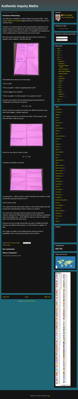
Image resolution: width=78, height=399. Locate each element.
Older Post (47, 297)
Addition (57, 114)
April (59, 89)
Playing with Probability (64, 71)
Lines (56, 157)
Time (56, 218)
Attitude (57, 125)
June (59, 85)
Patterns (57, 186)
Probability (58, 197)
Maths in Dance (59, 165)
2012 (58, 101)
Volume (57, 221)
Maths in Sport (59, 170)
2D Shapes (58, 109)
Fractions (8, 245)
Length (57, 154)
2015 (58, 57)
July (59, 83)
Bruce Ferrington (67, 15)
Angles (57, 117)
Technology (58, 216)
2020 (58, 48)
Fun (56, 141)
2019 (58, 50)
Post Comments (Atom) (29, 301)
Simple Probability (62, 73)
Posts (58, 37)
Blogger (48, 395)
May (59, 87)
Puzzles (57, 202)
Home (26, 297)
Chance (57, 130)
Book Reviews (59, 128)
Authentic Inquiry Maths (19, 6)
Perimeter (57, 192)
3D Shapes (58, 112)
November (61, 63)
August (60, 81)
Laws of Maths (59, 152)
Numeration (58, 184)
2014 (58, 59)
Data (56, 133)
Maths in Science (59, 168)
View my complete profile (67, 17)
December (61, 61)
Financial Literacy (59, 136)
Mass (56, 162)
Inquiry (57, 149)
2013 (58, 99)
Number (57, 178)
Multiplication (58, 176)
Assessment (58, 122)
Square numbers (59, 210)
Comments (59, 40)
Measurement (58, 173)
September (61, 78)
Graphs (57, 146)
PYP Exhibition (59, 205)
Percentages (58, 189)
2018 (58, 52)
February (60, 94)
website (10, 21)
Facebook (18, 21)
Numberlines (58, 181)
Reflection (57, 208)
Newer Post (6, 297)
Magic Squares (59, 160)
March (60, 92)
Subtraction (58, 213)
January (60, 96)
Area (56, 120)
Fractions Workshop (63, 69)
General (57, 144)
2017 (58, 55)
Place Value (58, 194)
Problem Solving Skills (61, 200)
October (60, 76)
